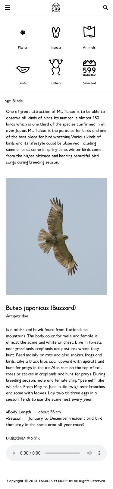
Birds (23, 83)
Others (56, 83)
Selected (89, 83)
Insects (56, 47)
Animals (89, 47)
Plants (22, 47)
